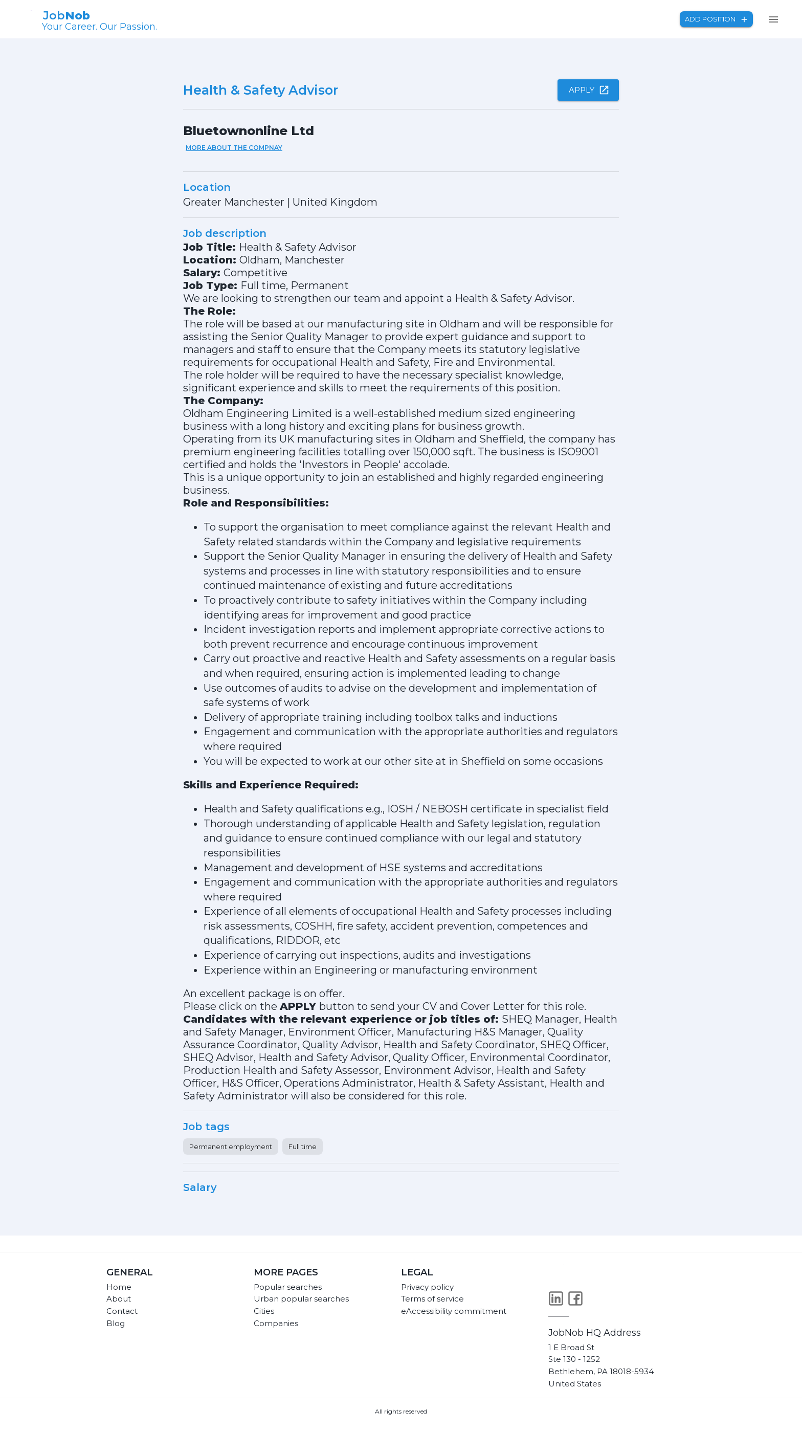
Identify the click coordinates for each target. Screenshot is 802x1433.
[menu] (773, 19)
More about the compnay (234, 147)
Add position (716, 19)
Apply (588, 90)
